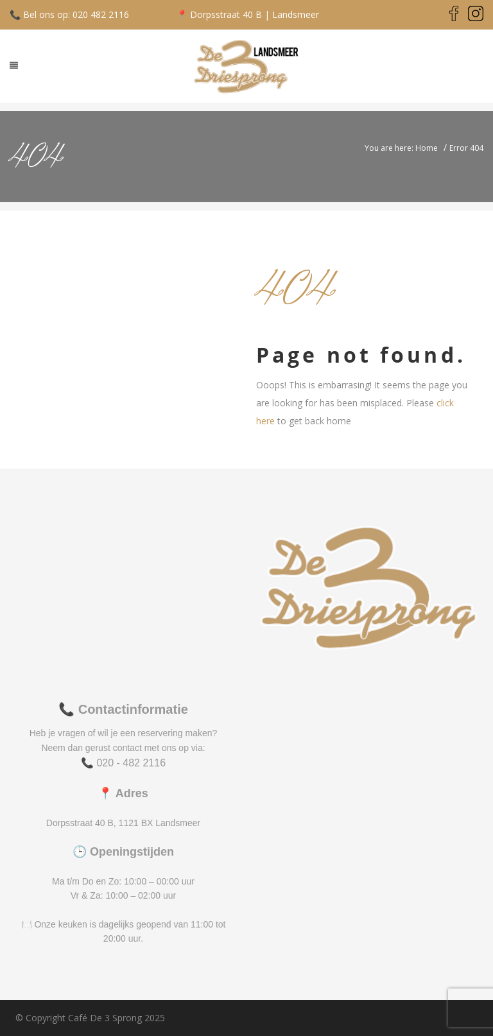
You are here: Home (401, 147)
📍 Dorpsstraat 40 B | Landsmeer (248, 14)
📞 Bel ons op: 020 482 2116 (69, 14)
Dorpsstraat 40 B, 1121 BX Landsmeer (123, 823)
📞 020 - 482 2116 (123, 762)
